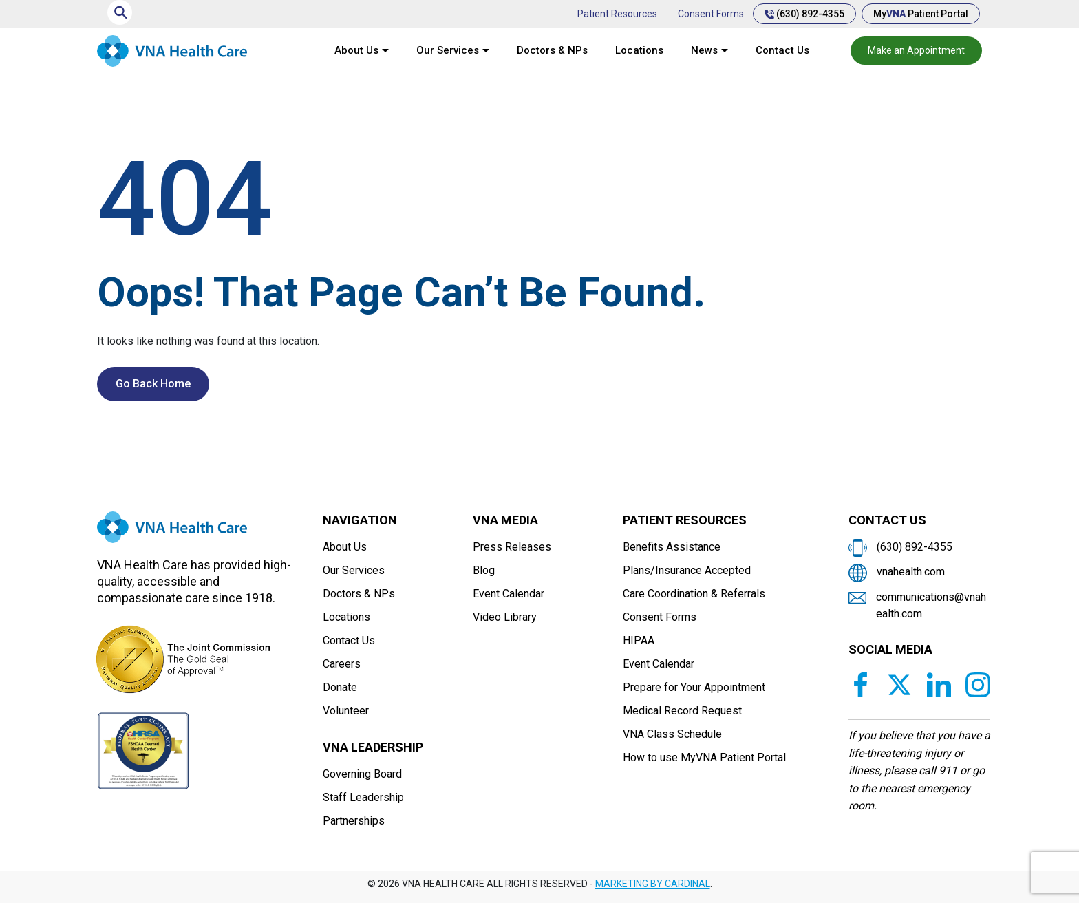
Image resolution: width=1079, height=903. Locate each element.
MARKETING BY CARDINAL (652, 883)
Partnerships (354, 820)
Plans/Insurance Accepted (687, 570)
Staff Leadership (363, 797)
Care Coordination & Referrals (694, 593)
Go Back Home (153, 383)
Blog (484, 570)
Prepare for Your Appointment (694, 687)
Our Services (447, 50)
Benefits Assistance (671, 546)
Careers (342, 663)
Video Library (505, 617)
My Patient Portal (920, 13)
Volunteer (346, 710)
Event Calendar (508, 593)
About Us (356, 50)
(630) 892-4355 (804, 13)
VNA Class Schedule (672, 734)
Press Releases (512, 546)
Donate (340, 687)
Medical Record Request (682, 710)
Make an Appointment (916, 50)
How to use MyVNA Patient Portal (704, 757)
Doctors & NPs (552, 50)
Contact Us (782, 50)
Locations (639, 50)
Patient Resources (617, 13)
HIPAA (638, 640)
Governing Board (362, 773)
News (704, 50)
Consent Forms (711, 13)
